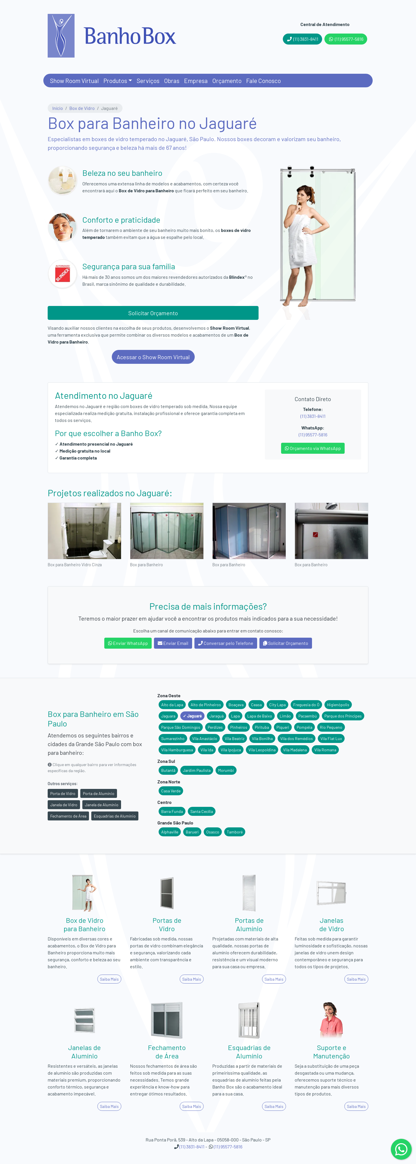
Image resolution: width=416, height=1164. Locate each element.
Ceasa (256, 704)
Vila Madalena (295, 749)
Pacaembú (307, 715)
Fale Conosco (263, 80)
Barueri (192, 831)
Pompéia (304, 727)
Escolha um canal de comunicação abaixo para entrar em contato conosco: (208, 630)
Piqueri (282, 727)
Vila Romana (325, 749)
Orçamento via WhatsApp (313, 448)
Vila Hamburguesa (177, 749)
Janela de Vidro (63, 804)
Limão (285, 715)
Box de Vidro (82, 108)
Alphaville (169, 831)
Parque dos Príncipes (343, 715)
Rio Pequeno (331, 727)
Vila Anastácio (204, 738)
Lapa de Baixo (259, 715)
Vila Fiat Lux (331, 738)
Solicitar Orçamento (153, 312)
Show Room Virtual (74, 80)
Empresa (196, 80)
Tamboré (235, 831)
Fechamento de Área (68, 815)
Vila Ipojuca (231, 749)
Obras (171, 80)
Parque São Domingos (180, 727)
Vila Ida (206, 749)
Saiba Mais (109, 979)
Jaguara (168, 715)
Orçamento (227, 80)
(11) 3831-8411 (302, 39)
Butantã (168, 770)
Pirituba (262, 727)
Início (57, 108)
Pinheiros (238, 727)
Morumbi (226, 770)
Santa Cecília (201, 811)
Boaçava (236, 704)
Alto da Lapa (172, 704)
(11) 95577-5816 (345, 39)
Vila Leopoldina (262, 749)
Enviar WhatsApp (128, 643)
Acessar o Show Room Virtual (153, 356)
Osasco (212, 831)
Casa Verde (171, 790)
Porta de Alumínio (98, 793)
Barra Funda (172, 811)
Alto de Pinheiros (206, 704)
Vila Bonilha (262, 738)
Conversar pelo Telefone (225, 643)
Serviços (148, 80)
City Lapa (277, 704)
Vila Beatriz (234, 738)
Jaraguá (216, 715)
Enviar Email (173, 643)
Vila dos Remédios (296, 738)
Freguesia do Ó (306, 704)
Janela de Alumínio (101, 804)
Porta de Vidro (62, 793)
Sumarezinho (173, 738)
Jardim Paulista (197, 770)
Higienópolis (338, 704)
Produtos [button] (115, 80)
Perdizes (215, 727)
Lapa (235, 715)
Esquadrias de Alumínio (115, 815)
